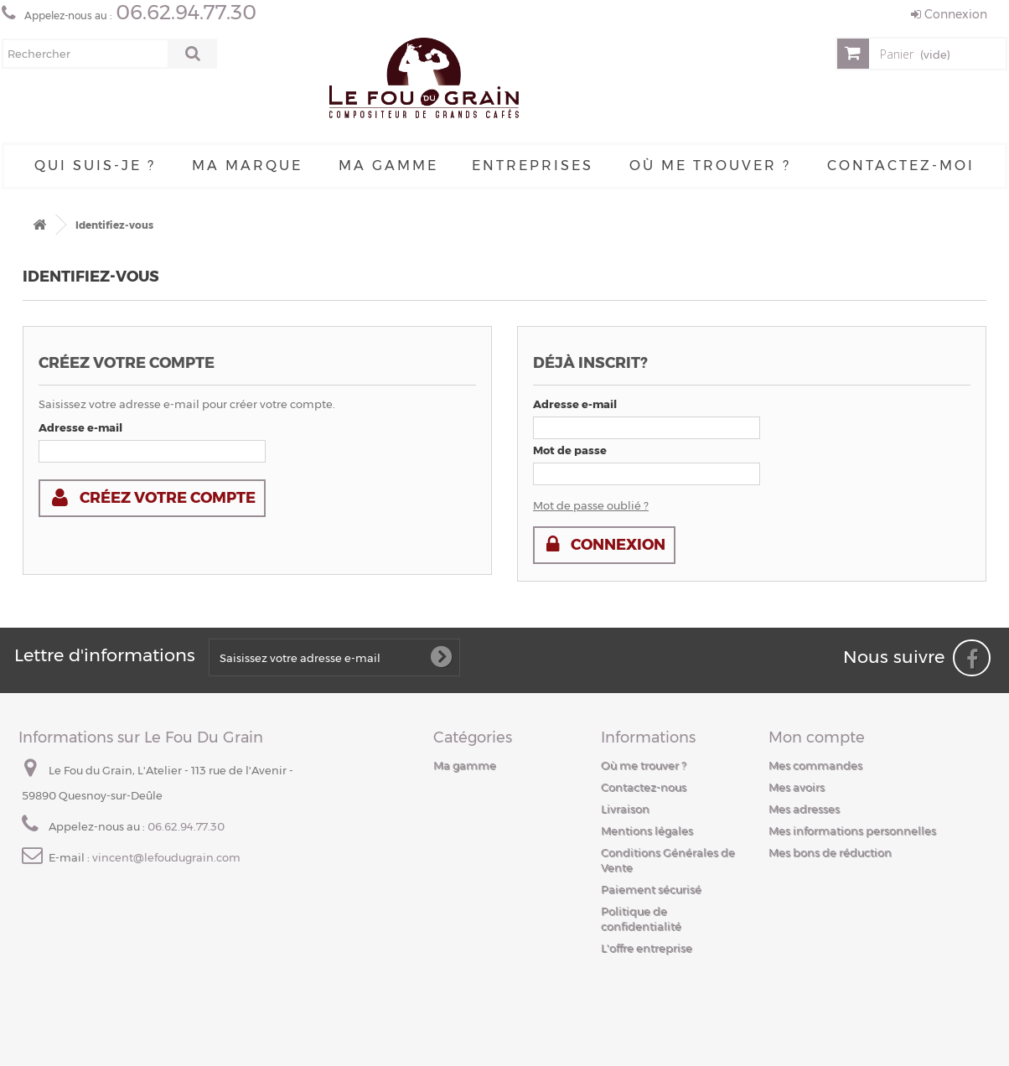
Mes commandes (815, 765)
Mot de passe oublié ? (591, 505)
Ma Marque (247, 165)
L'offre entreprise (646, 948)
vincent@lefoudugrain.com (166, 857)
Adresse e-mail (80, 427)
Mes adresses (804, 808)
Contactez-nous (643, 787)
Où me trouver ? (710, 165)
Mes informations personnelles (852, 830)
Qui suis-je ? (95, 165)
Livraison (625, 808)
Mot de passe (570, 450)
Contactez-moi (901, 165)
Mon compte (816, 737)
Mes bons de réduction (830, 852)
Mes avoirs (796, 787)
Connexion (949, 14)
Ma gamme (388, 165)
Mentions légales (647, 830)
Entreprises (532, 165)
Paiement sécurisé (651, 889)
